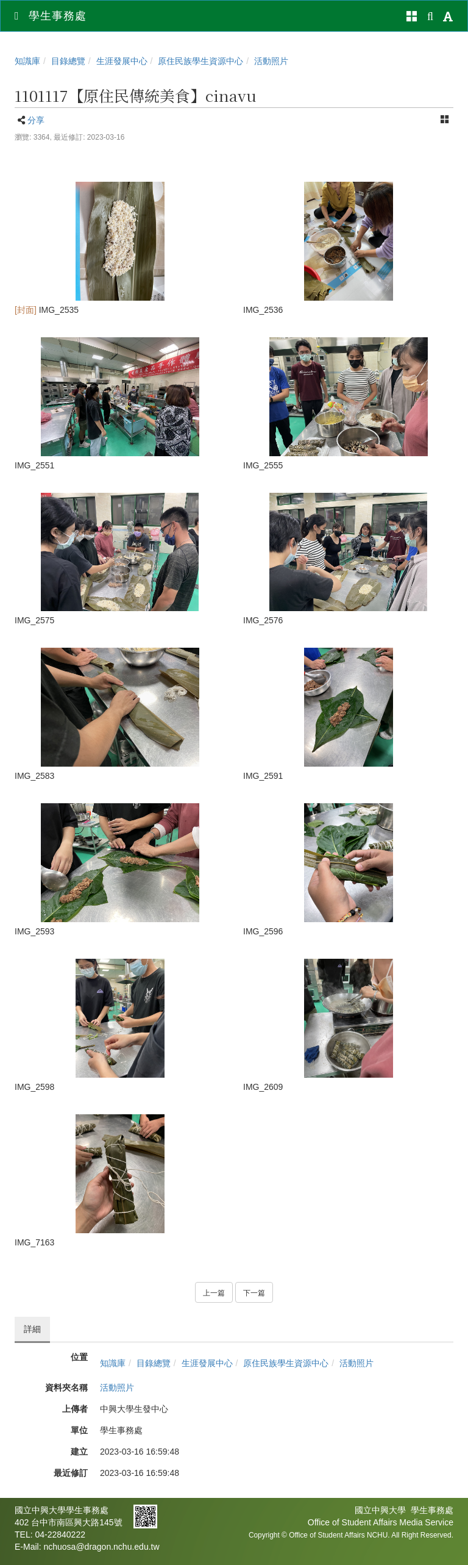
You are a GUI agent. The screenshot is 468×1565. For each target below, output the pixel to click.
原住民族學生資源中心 (200, 61)
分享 (35, 120)
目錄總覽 (68, 61)
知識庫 (27, 61)
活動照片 (271, 61)
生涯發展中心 (121, 61)
